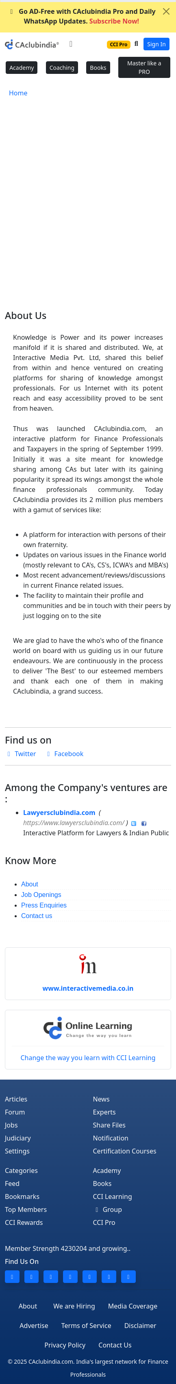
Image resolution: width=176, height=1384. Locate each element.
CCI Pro (104, 1222)
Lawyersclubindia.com (59, 812)
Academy (21, 67)
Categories (21, 1170)
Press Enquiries (44, 905)
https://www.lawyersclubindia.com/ (73, 822)
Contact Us (114, 1345)
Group (107, 1209)
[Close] (166, 11)
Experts (104, 1112)
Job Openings (41, 894)
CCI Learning (112, 1196)
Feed (12, 1183)
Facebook (63, 753)
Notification (111, 1138)
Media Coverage (132, 1306)
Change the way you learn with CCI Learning (88, 1039)
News (101, 1099)
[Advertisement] (88, 198)
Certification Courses (124, 1151)
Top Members (26, 1209)
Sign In (156, 44)
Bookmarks (22, 1196)
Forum (15, 1112)
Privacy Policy (64, 1345)
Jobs (11, 1125)
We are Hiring (74, 1306)
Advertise (34, 1325)
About (29, 884)
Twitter (24, 753)
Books (98, 67)
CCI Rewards (24, 1222)
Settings (17, 1151)
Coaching (62, 67)
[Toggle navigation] (70, 43)
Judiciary (18, 1138)
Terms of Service (86, 1325)
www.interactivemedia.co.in (88, 988)
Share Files (109, 1125)
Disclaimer (140, 1325)
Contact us (36, 915)
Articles (16, 1099)
